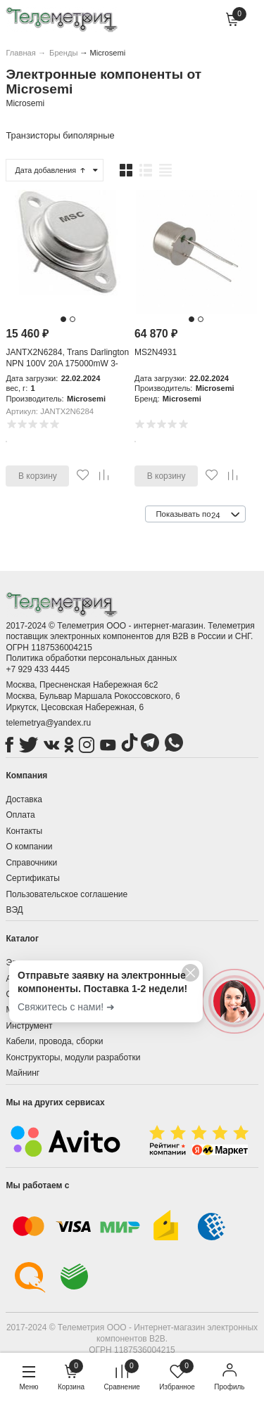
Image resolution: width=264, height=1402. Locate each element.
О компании (29, 846)
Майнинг (22, 1073)
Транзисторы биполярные (60, 135)
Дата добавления (51, 170)
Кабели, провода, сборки (54, 1041)
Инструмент (29, 1026)
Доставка (24, 799)
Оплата (20, 815)
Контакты (24, 831)
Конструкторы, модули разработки (73, 1057)
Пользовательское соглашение (66, 894)
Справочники (31, 863)
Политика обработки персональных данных (91, 658)
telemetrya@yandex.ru (48, 723)
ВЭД (14, 910)
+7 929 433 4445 (37, 669)
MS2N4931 (155, 352)
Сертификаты (33, 878)
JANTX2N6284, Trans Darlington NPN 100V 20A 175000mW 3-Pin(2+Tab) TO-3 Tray (67, 363)
